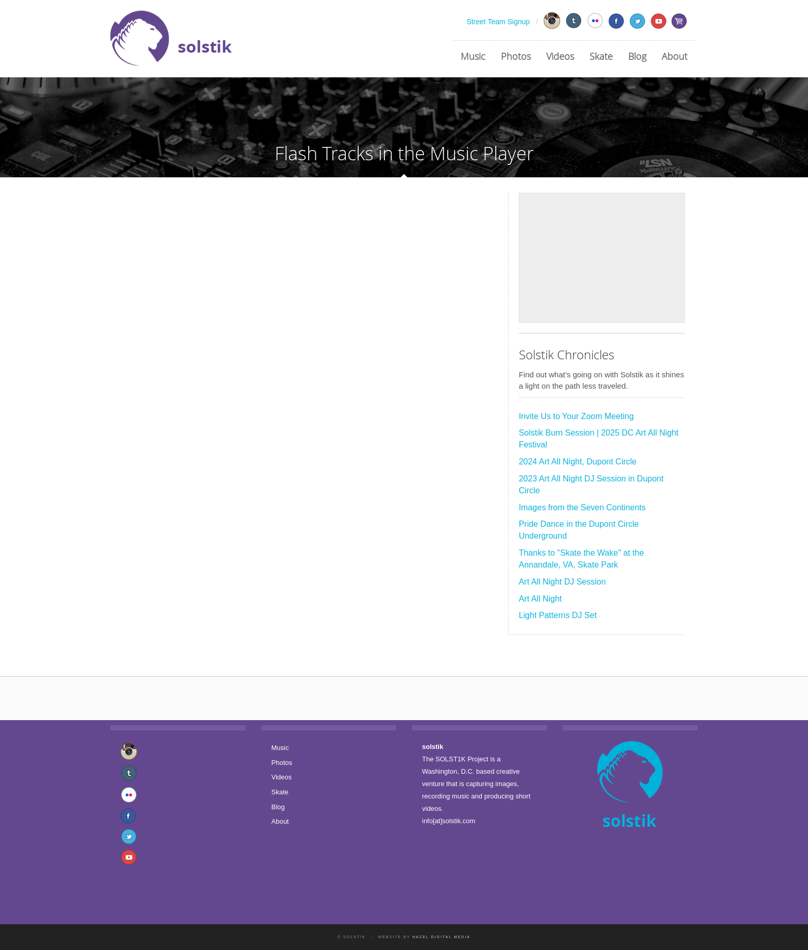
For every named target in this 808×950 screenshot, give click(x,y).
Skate (601, 56)
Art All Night (540, 598)
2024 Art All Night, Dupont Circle (578, 461)
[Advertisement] (601, 257)
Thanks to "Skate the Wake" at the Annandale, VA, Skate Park (581, 558)
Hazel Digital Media (441, 937)
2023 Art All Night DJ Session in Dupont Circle (591, 484)
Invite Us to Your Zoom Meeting (576, 416)
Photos (516, 56)
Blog (637, 56)
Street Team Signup (498, 22)
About (674, 56)
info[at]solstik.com (448, 821)
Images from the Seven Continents (582, 507)
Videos (560, 56)
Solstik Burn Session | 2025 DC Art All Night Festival (599, 438)
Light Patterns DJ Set (558, 615)
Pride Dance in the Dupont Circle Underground (579, 530)
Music (473, 56)
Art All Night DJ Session (562, 581)
